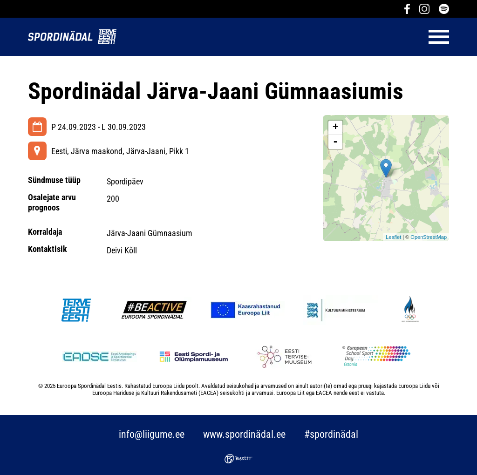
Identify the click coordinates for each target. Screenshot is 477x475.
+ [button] (336, 128)
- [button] (335, 142)
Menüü (287, 37)
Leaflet (393, 237)
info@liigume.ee (151, 434)
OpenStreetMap (428, 237)
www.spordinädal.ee (244, 434)
